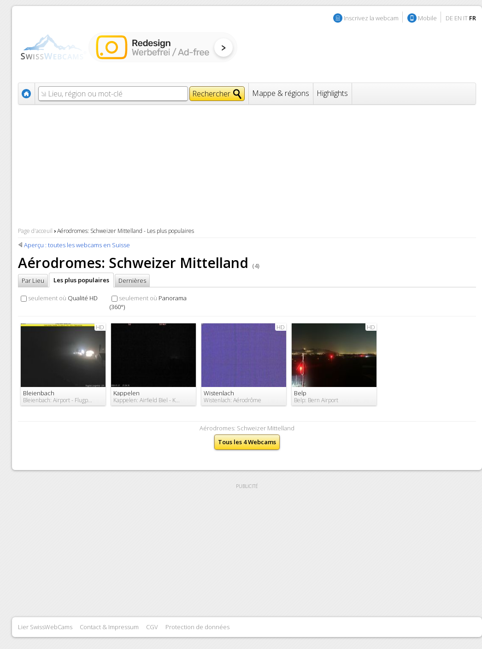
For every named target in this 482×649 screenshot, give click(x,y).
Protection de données (197, 627)
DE (449, 18)
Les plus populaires (81, 280)
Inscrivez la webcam (371, 18)
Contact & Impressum (109, 627)
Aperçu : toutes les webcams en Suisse (77, 245)
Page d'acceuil (35, 231)
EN (458, 18)
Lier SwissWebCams (45, 627)
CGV (152, 627)
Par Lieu (33, 280)
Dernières (132, 280)
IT (465, 18)
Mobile (427, 18)
